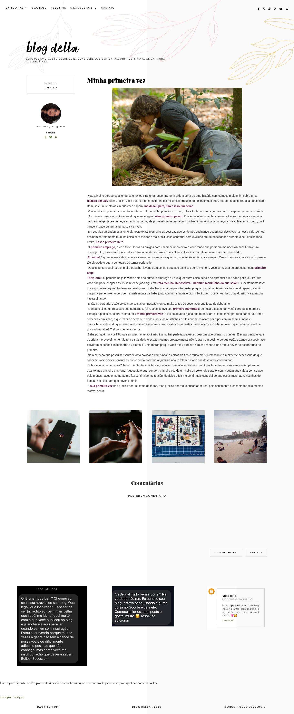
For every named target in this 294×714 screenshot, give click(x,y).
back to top (49, 706)
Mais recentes (225, 552)
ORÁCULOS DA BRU (83, 7)
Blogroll (39, 7)
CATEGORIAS (14, 7)
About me (58, 7)
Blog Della (53, 48)
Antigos (256, 552)
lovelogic (257, 706)
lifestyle (51, 87)
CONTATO (108, 7)
